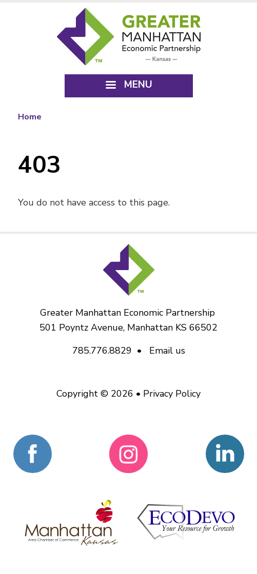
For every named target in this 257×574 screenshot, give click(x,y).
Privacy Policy (172, 393)
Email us (167, 350)
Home (30, 116)
